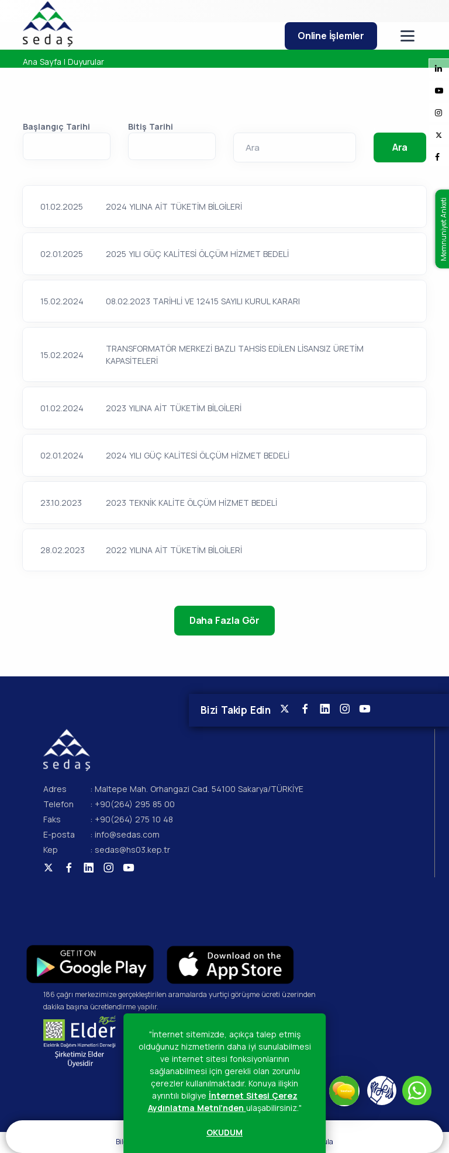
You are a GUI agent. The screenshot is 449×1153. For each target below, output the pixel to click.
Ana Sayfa (42, 61)
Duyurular (86, 61)
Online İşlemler (331, 35)
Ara (399, 147)
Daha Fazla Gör (224, 620)
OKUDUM (224, 1132)
